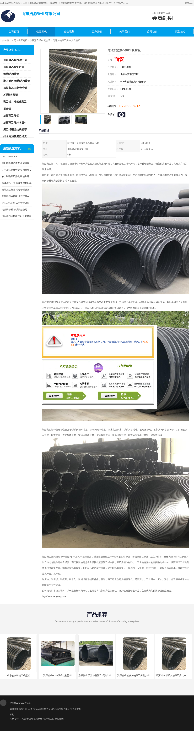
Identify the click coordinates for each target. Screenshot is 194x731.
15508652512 (129, 106)
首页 (13, 40)
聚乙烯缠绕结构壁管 (15, 129)
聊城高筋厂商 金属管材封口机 (17, 183)
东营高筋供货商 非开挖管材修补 (17, 196)
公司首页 (14, 31)
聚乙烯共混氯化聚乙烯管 (17, 101)
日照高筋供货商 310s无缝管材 (16, 216)
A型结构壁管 (10, 94)
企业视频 (69, 31)
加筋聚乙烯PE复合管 (40, 40)
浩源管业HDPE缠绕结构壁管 (57, 675)
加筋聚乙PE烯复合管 (15, 87)
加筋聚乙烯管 (11, 115)
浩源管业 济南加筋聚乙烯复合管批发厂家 (138, 675)
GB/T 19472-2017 (10, 156)
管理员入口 (48, 719)
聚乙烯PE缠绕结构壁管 (16, 80)
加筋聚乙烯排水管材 (15, 122)
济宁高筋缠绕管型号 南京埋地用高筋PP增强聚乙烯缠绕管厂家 (17, 170)
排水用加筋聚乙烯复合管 (17, 136)
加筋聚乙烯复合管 (13, 67)
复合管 (7, 108)
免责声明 (38, 719)
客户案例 (97, 31)
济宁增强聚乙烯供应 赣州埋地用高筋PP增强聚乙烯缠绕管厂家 (17, 176)
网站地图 (59, 719)
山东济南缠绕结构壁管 (18, 675)
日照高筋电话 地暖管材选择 (15, 190)
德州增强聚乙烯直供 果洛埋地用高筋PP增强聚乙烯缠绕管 (17, 163)
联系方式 (180, 31)
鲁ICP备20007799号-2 (40, 709)
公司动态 (152, 31)
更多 (30, 148)
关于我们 (124, 31)
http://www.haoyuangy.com (54, 596)
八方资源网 (27, 719)
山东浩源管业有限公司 (61, 709)
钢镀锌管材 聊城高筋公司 (14, 209)
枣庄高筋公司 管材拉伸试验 (15, 203)
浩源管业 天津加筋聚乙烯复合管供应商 (98, 675)
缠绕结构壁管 (11, 74)
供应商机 (41, 31)
